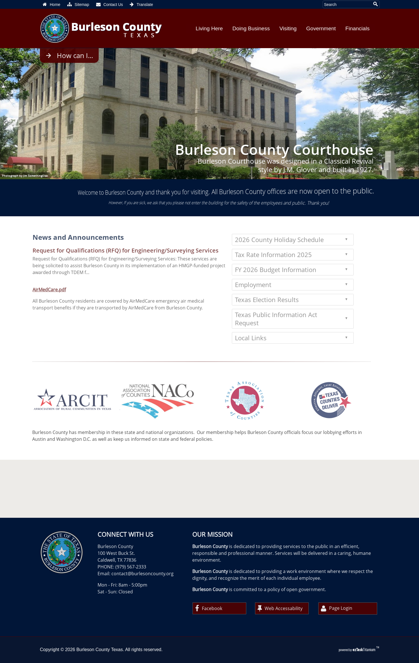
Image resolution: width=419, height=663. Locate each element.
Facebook (208, 608)
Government (321, 28)
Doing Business (251, 28)
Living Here (209, 28)
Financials (357, 28)
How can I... (75, 55)
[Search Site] (347, 4)
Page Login (336, 608)
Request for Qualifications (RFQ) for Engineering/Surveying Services (109, 250)
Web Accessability (280, 608)
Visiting (288, 28)
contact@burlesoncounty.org (142, 573)
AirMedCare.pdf (33, 289)
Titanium (364, 649)
